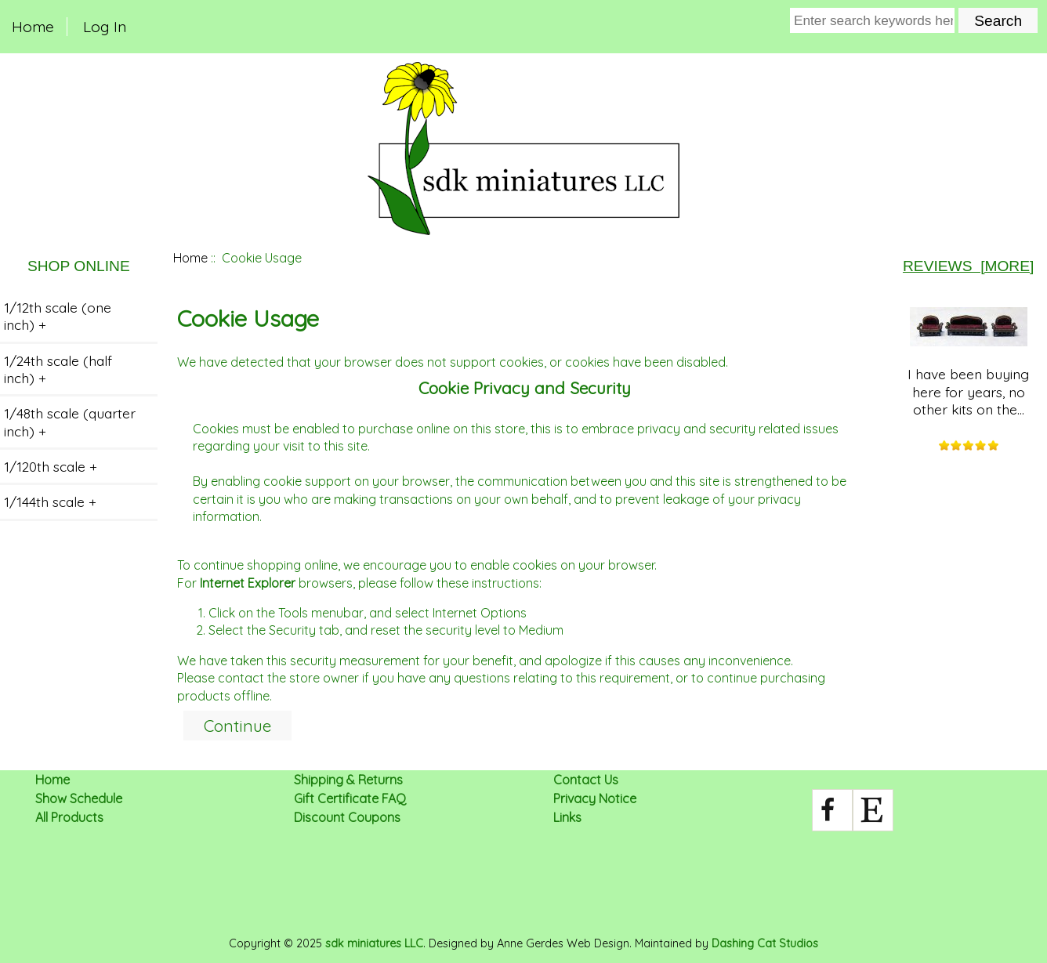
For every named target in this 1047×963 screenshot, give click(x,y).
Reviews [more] (968, 266)
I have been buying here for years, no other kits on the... (968, 362)
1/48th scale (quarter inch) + (70, 421)
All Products (69, 817)
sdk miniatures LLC (374, 943)
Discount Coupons (347, 817)
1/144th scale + (50, 501)
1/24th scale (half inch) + (58, 369)
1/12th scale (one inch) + (57, 316)
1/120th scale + (50, 466)
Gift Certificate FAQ (350, 798)
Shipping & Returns (348, 779)
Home (33, 26)
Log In (104, 26)
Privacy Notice (594, 798)
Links (567, 817)
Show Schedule (78, 798)
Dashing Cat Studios (765, 943)
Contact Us (585, 779)
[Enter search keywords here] (872, 20)
